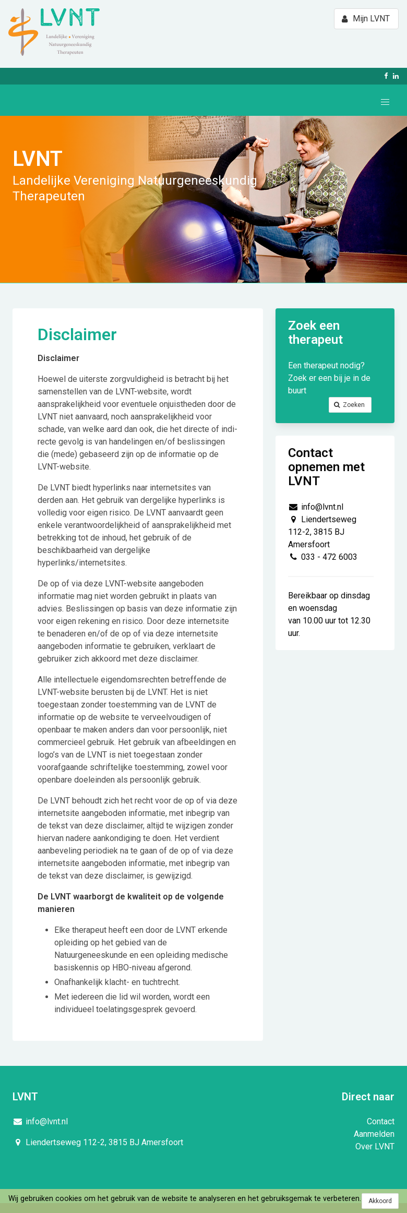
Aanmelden (374, 1134)
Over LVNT (374, 1146)
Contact (380, 1121)
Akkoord (380, 1201)
